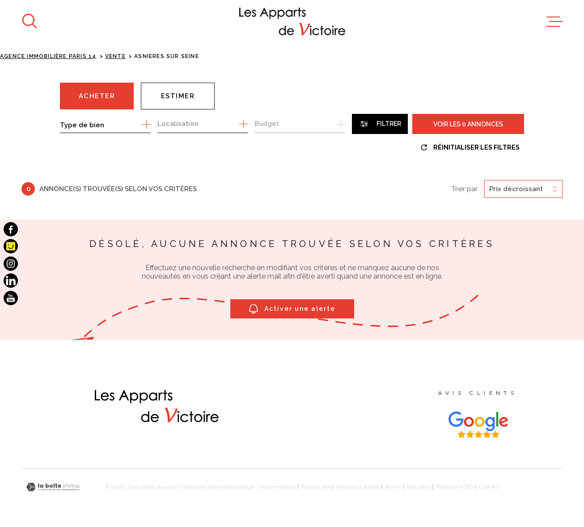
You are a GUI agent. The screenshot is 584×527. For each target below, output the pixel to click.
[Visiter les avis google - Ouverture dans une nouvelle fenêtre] (478, 424)
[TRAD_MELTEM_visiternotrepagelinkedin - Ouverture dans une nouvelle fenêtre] (11, 280)
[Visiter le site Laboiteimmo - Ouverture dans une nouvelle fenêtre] (52, 487)
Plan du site (316, 487)
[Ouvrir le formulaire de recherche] (380, 124)
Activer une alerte (292, 309)
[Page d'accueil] (292, 21)
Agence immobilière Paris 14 (48, 56)
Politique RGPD (455, 487)
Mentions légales (358, 487)
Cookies (488, 486)
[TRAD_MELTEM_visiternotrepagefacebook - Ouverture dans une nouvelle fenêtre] (11, 229)
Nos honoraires (277, 487)
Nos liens (418, 487)
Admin (393, 487)
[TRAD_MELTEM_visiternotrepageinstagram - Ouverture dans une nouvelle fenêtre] (11, 263)
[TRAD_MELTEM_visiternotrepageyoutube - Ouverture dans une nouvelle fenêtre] (11, 298)
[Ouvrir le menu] (554, 22)
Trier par (465, 189)
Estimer (178, 96)
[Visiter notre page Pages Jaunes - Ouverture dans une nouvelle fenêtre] (11, 246)
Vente (115, 56)
